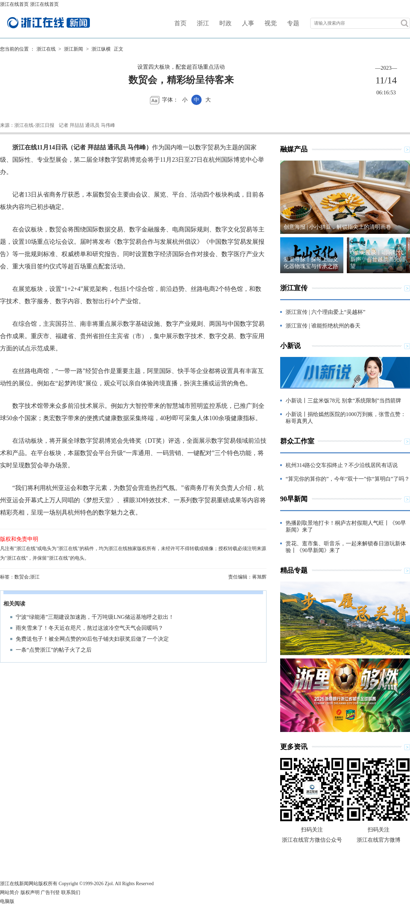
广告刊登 (50, 892)
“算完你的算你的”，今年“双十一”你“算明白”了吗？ (348, 479)
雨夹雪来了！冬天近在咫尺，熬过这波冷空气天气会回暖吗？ (89, 628)
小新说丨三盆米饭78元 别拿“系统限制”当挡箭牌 (343, 400)
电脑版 (7, 901)
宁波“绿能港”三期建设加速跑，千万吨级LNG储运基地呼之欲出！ (95, 617)
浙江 (203, 23)
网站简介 (9, 892)
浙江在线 (46, 49)
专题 (293, 23)
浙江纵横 (101, 49)
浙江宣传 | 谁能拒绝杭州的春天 (323, 326)
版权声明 (30, 892)
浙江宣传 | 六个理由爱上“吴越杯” (325, 312)
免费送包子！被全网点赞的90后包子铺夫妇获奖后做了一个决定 (92, 639)
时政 (225, 23)
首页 (180, 23)
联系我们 (70, 892)
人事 (248, 23)
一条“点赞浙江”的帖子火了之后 (54, 650)
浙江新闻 (73, 49)
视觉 (270, 23)
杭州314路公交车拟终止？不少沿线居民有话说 (342, 465)
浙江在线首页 (14, 4)
